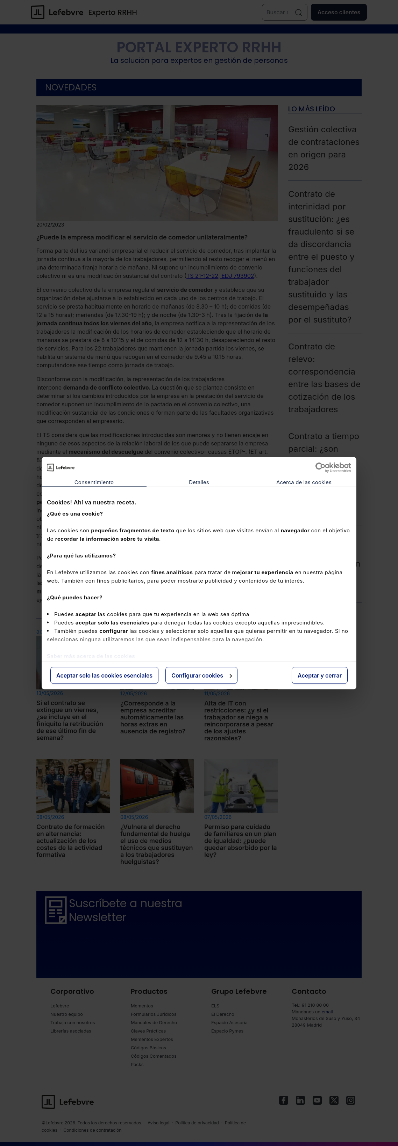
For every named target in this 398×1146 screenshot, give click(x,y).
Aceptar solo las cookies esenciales (104, 675)
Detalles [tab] (199, 482)
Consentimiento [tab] (94, 482)
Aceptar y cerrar (320, 675)
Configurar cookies (201, 675)
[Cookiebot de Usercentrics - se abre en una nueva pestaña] (320, 467)
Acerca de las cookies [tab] (304, 482)
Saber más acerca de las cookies (91, 656)
